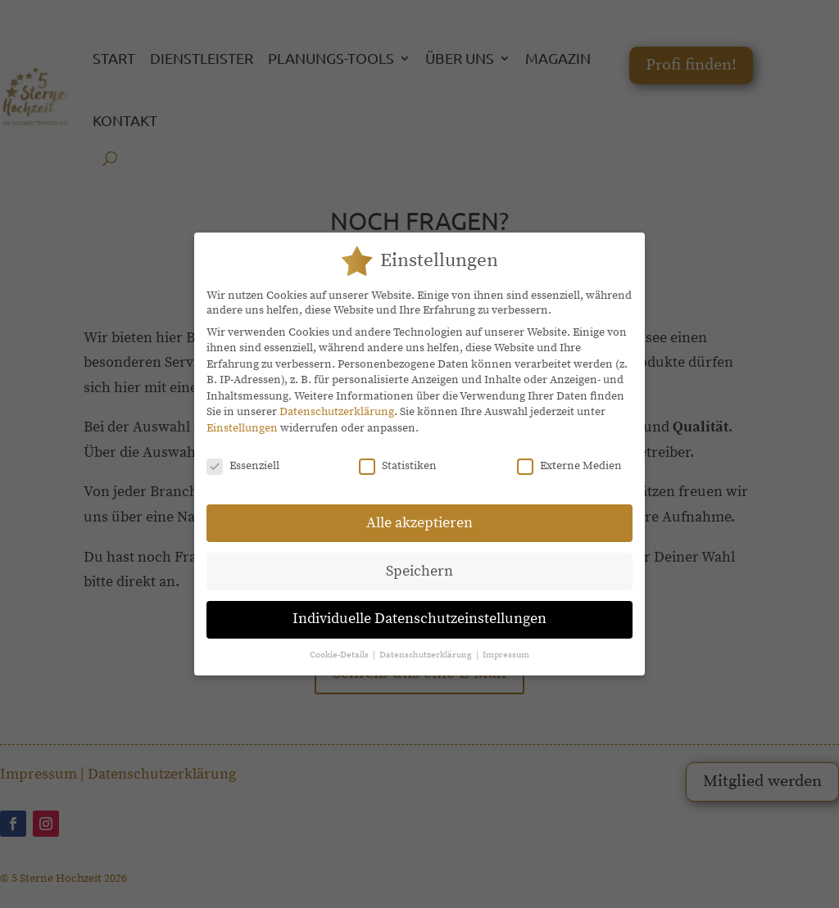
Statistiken (398, 455)
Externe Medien (569, 455)
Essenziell (242, 455)
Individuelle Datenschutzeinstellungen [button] (419, 608)
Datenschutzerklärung (336, 401)
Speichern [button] (419, 560)
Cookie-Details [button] (340, 644)
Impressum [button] (506, 644)
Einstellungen (242, 417)
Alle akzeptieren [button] (419, 512)
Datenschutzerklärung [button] (426, 644)
